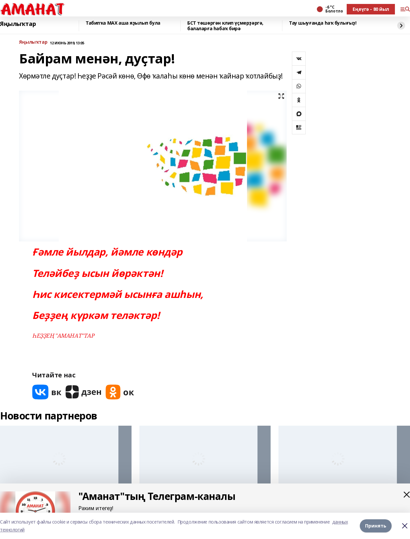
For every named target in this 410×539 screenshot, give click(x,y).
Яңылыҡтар (18, 24)
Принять (375, 526)
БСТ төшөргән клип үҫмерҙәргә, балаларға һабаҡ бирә (225, 25)
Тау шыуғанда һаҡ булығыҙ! (323, 23)
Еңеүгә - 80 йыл (371, 9)
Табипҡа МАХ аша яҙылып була (123, 23)
